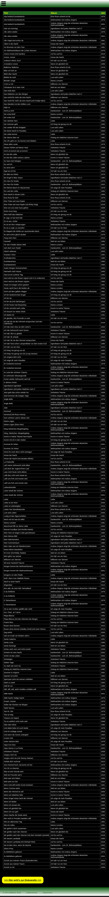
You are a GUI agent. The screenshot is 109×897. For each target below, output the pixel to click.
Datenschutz (31, 892)
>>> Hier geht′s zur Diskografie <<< (22, 880)
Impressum (48, 892)
